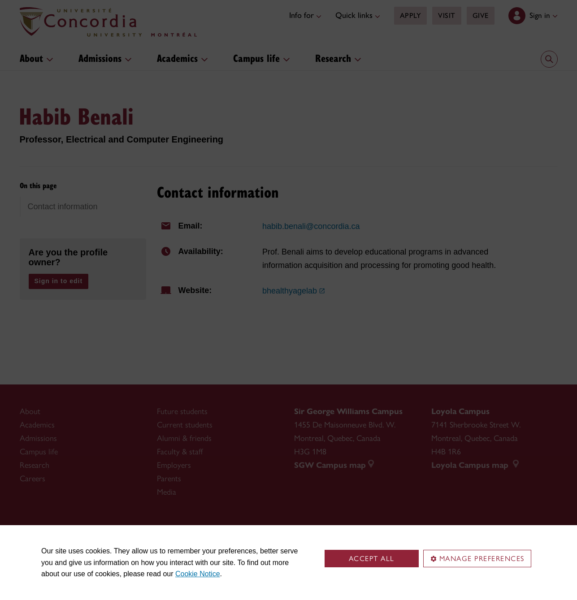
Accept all (372, 558)
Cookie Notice (197, 574)
